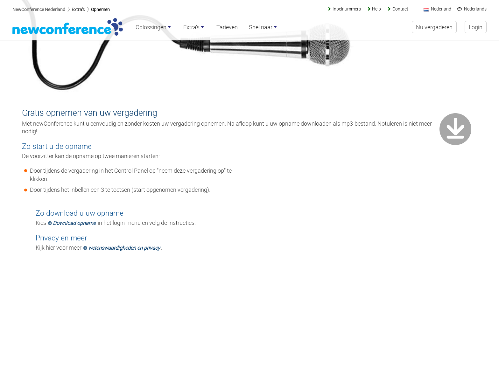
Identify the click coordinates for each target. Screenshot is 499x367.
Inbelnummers (347, 9)
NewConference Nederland (38, 9)
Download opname (74, 222)
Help (376, 9)
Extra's (78, 9)
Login (475, 27)
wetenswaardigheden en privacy (124, 247)
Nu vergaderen (434, 27)
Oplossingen (151, 27)
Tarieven (227, 27)
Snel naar (260, 27)
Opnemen (100, 9)
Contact (400, 9)
